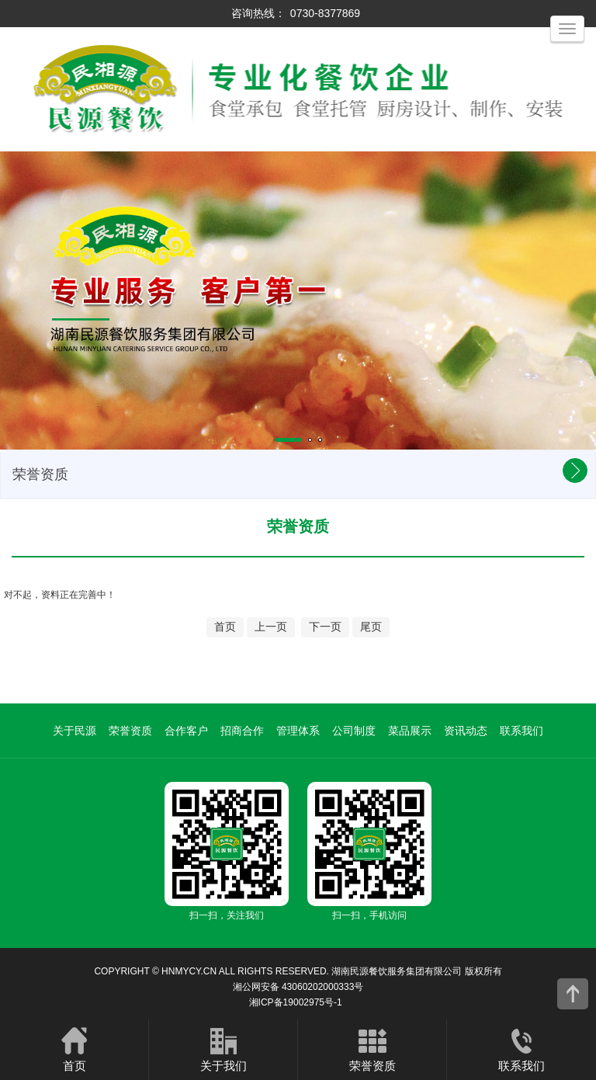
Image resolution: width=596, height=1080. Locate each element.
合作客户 (186, 730)
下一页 (325, 626)
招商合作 (242, 730)
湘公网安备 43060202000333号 (298, 986)
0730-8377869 (325, 13)
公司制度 (354, 730)
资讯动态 (465, 730)
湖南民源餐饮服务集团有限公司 (396, 971)
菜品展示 (409, 730)
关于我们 (223, 1049)
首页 (225, 626)
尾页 (371, 626)
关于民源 (74, 730)
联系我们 (521, 730)
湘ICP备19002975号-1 (295, 1002)
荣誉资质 (130, 730)
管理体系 (298, 730)
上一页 (271, 626)
